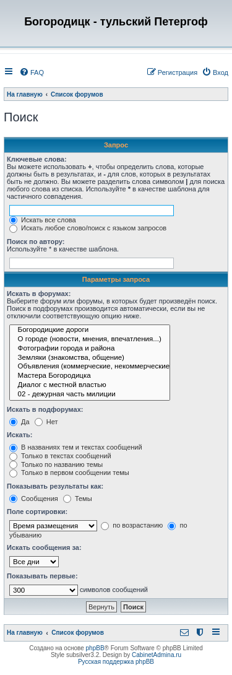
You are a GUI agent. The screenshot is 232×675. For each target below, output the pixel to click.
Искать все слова (42, 220)
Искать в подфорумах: (45, 409)
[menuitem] (31, 72)
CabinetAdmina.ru (156, 654)
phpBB (95, 648)
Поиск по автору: (35, 241)
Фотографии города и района (90, 349)
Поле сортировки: (37, 511)
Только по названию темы (56, 464)
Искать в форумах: (39, 293)
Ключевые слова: (37, 159)
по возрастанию (132, 525)
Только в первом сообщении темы (69, 472)
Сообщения (33, 498)
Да (19, 421)
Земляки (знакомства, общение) (90, 358)
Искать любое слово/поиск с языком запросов (87, 228)
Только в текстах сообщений (60, 455)
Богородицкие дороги (90, 330)
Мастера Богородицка (90, 376)
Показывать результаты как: (55, 486)
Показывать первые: (42, 576)
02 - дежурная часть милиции (90, 394)
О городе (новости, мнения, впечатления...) (90, 339)
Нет (46, 421)
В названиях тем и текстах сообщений (75, 447)
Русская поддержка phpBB (116, 661)
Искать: (19, 434)
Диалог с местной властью (90, 385)
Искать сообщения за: (44, 547)
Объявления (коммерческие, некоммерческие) (90, 367)
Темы (77, 498)
